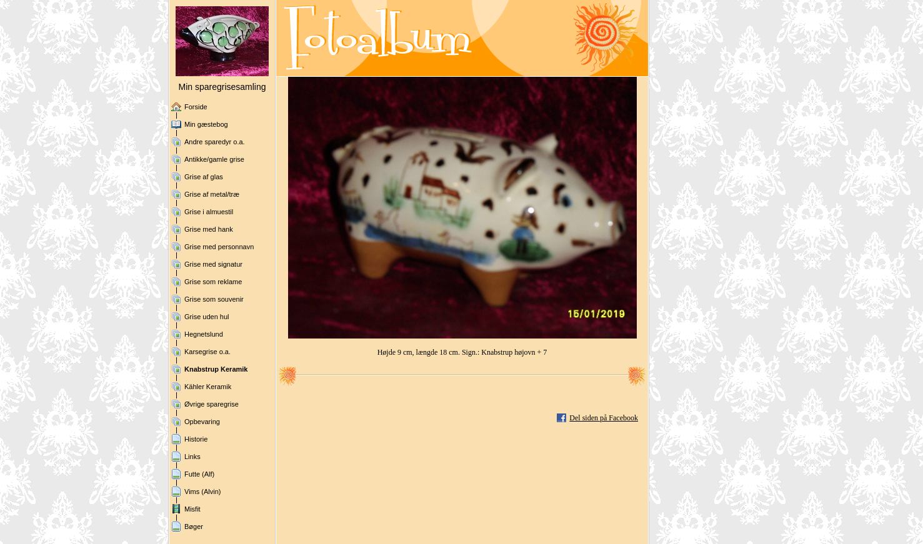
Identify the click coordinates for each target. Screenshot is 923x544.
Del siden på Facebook (603, 417)
